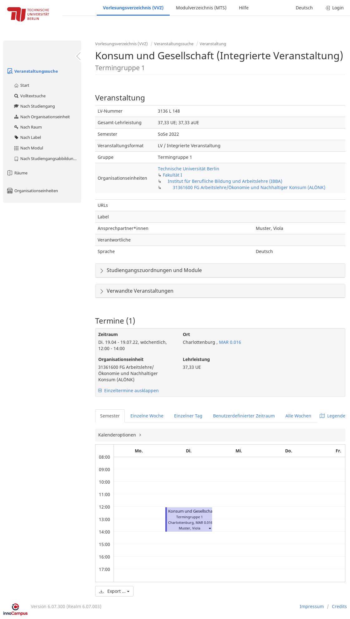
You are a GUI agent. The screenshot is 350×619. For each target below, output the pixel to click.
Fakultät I (172, 175)
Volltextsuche (29, 96)
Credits (339, 606)
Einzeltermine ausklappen (128, 390)
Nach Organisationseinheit (41, 116)
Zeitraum (108, 334)
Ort (186, 334)
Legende (332, 416)
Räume (16, 173)
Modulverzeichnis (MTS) (201, 8)
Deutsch (304, 8)
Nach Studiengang (34, 106)
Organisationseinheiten (32, 190)
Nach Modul (28, 148)
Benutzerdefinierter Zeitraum (244, 416)
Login (334, 8)
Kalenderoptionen (117, 435)
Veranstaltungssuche (32, 71)
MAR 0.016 (229, 342)
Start (21, 85)
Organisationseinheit (120, 359)
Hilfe (244, 8)
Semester (110, 416)
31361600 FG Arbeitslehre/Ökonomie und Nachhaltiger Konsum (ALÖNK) (249, 187)
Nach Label (27, 137)
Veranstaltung (213, 43)
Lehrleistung (196, 359)
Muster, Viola (189, 528)
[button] (209, 528)
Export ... (114, 591)
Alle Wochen (298, 416)
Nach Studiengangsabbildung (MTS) (47, 158)
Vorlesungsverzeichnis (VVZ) (133, 8)
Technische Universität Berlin (188, 169)
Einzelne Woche (146, 416)
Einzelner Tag (188, 416)
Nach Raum (27, 127)
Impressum (312, 606)
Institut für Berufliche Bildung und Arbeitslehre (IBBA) (225, 181)
